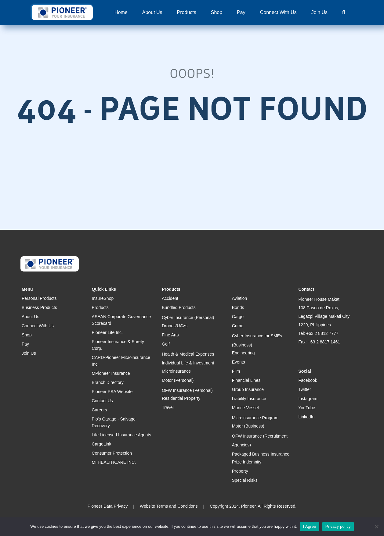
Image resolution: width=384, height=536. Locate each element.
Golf (166, 344)
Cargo (238, 316)
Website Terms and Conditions (168, 506)
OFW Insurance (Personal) (187, 390)
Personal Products (39, 298)
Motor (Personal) (178, 380)
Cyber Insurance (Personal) (188, 317)
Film (236, 371)
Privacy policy (338, 526)
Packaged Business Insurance (260, 454)
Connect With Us (278, 12)
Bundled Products (179, 307)
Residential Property (181, 398)
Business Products (39, 307)
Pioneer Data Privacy (108, 506)
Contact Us (102, 400)
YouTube (306, 407)
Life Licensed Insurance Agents (121, 434)
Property (240, 471)
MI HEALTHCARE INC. (114, 462)
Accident (170, 298)
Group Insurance (248, 389)
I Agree (309, 526)
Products (186, 12)
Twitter (304, 389)
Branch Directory (108, 382)
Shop (216, 12)
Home (121, 12)
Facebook (307, 380)
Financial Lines (246, 380)
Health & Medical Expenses (188, 354)
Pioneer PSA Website (112, 391)
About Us (152, 12)
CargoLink (101, 444)
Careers (99, 409)
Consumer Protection (112, 453)
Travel (167, 407)
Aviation (239, 298)
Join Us (319, 12)
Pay (241, 12)
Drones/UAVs (174, 325)
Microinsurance (176, 371)
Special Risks (245, 480)
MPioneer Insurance (111, 373)
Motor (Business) (248, 426)
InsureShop (103, 298)
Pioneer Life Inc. (107, 332)
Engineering (243, 352)
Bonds (238, 307)
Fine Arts (170, 334)
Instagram (307, 398)
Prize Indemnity (246, 462)
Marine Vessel (245, 407)
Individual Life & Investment (188, 362)
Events (238, 362)
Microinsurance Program (255, 417)
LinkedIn (306, 416)
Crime (237, 325)
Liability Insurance (249, 398)
